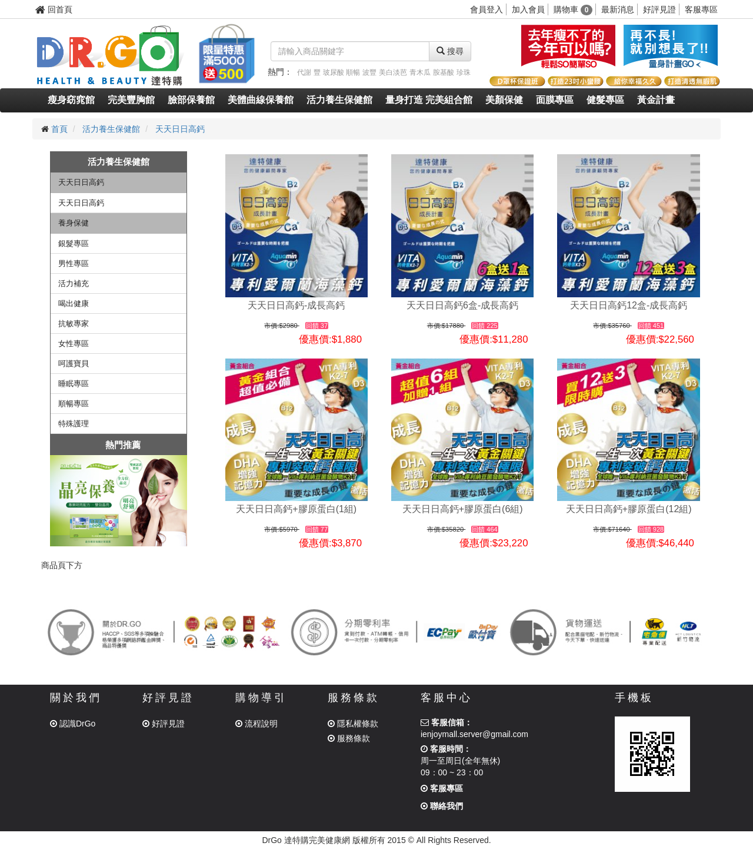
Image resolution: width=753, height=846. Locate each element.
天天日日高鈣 (180, 129)
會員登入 (486, 9)
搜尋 (450, 51)
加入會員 (528, 9)
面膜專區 (555, 100)
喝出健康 (73, 303)
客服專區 (701, 9)
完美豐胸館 (131, 100)
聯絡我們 (442, 806)
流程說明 (256, 723)
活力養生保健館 (339, 100)
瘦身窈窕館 (71, 100)
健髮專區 (605, 100)
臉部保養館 (191, 100)
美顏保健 (504, 100)
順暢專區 (73, 403)
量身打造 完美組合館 (428, 100)
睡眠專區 (73, 383)
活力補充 (73, 283)
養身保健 (73, 222)
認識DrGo (72, 723)
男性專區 (73, 263)
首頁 (59, 129)
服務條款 (349, 738)
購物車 (573, 9)
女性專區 (73, 343)
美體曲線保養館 (261, 100)
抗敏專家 (73, 323)
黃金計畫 (656, 100)
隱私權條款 (353, 723)
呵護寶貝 (73, 363)
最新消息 (617, 9)
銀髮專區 (73, 243)
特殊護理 (73, 423)
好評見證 (659, 9)
